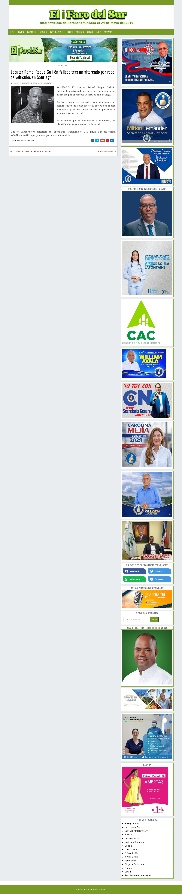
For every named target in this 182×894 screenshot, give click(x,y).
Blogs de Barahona (134, 864)
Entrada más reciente (23, 152)
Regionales (43, 32)
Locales (21, 32)
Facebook (132, 571)
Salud (98, 32)
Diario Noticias (132, 838)
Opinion (90, 32)
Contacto (108, 32)
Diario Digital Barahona (136, 830)
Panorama (130, 867)
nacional (64, 65)
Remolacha (130, 860)
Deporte (70, 32)
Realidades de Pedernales (138, 875)
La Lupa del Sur (132, 827)
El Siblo (128, 834)
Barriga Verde (132, 823)
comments (46, 83)
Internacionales (57, 32)
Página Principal (45, 152)
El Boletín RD (131, 853)
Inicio (12, 32)
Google (128, 845)
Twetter (156, 571)
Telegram (157, 579)
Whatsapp (132, 579)
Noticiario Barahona (135, 842)
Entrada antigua (105, 152)
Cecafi (128, 871)
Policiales (80, 32)
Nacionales (31, 32)
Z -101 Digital (131, 856)
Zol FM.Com (131, 849)
